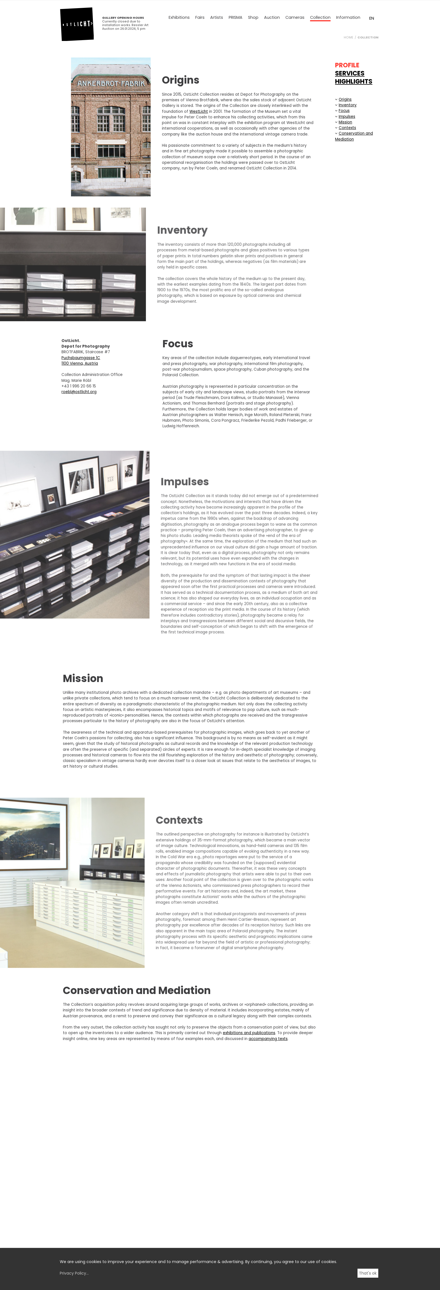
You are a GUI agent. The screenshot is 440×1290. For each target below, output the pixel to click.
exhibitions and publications (249, 1033)
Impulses (347, 116)
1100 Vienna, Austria (69, 363)
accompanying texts (268, 1038)
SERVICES (350, 73)
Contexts (347, 127)
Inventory (348, 105)
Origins (345, 99)
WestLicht (198, 111)
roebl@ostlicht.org (68, 391)
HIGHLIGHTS (353, 81)
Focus (344, 110)
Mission (345, 122)
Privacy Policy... (74, 1273)
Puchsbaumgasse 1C (70, 358)
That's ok (368, 1273)
